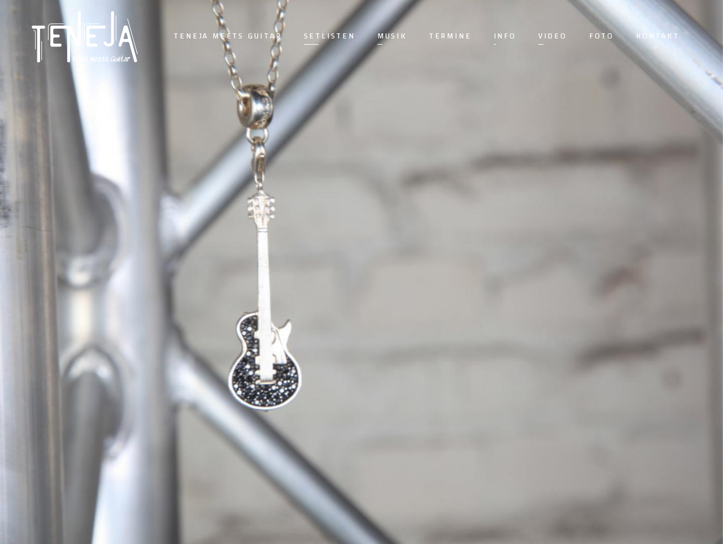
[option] (361, 272)
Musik (392, 36)
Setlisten (329, 36)
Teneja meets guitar (227, 36)
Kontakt (658, 36)
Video (552, 36)
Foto (601, 36)
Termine (450, 36)
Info (505, 36)
